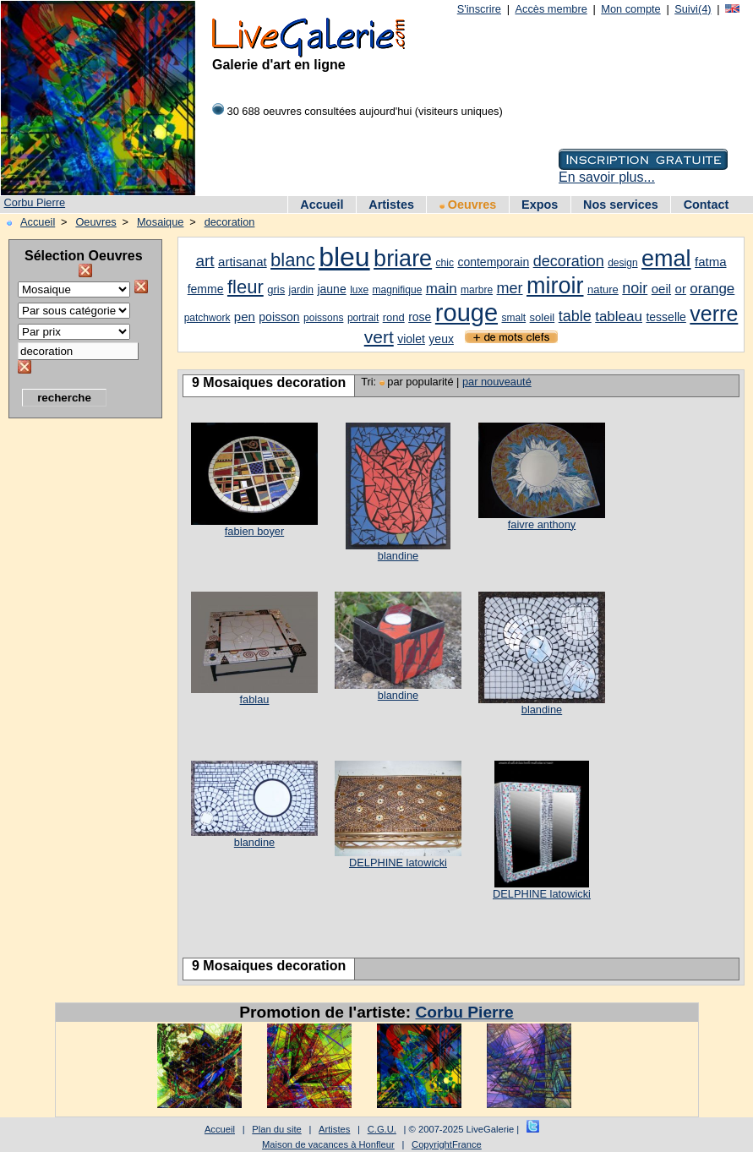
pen (244, 316)
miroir (555, 285)
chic (445, 263)
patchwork (207, 318)
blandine (398, 555)
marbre (477, 290)
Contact (706, 204)
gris (276, 289)
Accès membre (551, 9)
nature (603, 289)
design (622, 263)
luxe (359, 290)
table (575, 316)
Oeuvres (468, 204)
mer (510, 288)
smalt (513, 318)
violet (411, 339)
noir (634, 288)
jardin (301, 290)
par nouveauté (497, 381)
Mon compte (630, 9)
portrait (363, 318)
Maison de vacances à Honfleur (328, 1144)
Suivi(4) (692, 9)
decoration (230, 222)
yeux (441, 339)
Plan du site (276, 1129)
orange (712, 289)
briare (403, 258)
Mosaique (160, 222)
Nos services (620, 204)
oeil (661, 288)
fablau (255, 699)
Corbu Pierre (35, 202)
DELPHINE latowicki (398, 862)
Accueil (321, 204)
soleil (542, 317)
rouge (466, 312)
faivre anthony (542, 524)
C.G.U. (382, 1129)
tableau (618, 316)
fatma (711, 261)
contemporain (493, 262)
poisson (279, 317)
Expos (539, 204)
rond (394, 317)
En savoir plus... (607, 177)
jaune (331, 289)
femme (206, 289)
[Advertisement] (76, 680)
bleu (344, 257)
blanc (292, 259)
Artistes (391, 204)
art (204, 261)
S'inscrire (479, 9)
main (441, 289)
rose (419, 317)
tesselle (665, 317)
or (680, 288)
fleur (245, 287)
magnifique (398, 290)
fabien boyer (254, 531)
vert (379, 337)
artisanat (242, 261)
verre (714, 313)
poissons (323, 318)
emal (666, 258)
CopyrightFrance (447, 1144)
